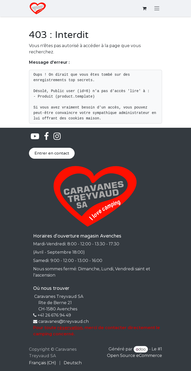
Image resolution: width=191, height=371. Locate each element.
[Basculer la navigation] (157, 8)
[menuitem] (42, 363)
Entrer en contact (51, 153)
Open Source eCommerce (134, 355)
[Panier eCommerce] (144, 8)
